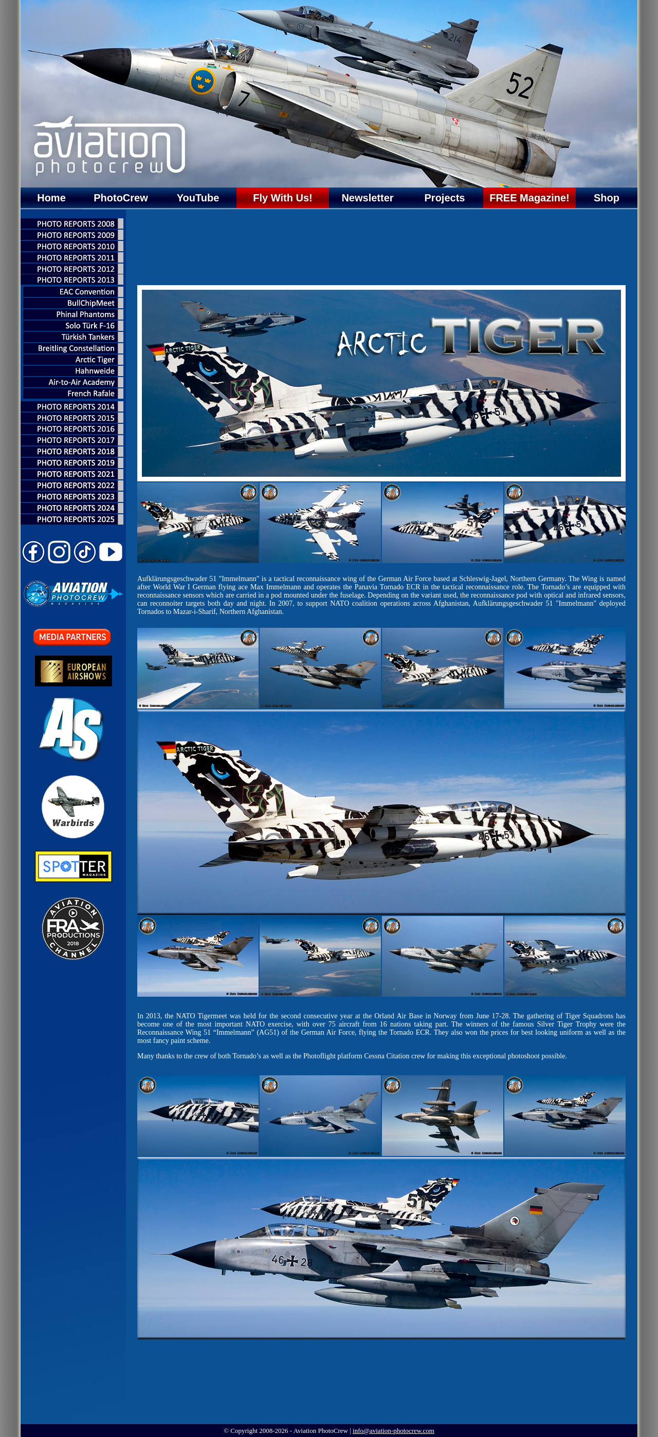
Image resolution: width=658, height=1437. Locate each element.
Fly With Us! (282, 197)
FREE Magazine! (529, 197)
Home (51, 197)
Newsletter (367, 197)
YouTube (198, 197)
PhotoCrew (121, 197)
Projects (445, 197)
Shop (606, 197)
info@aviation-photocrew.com (393, 1430)
